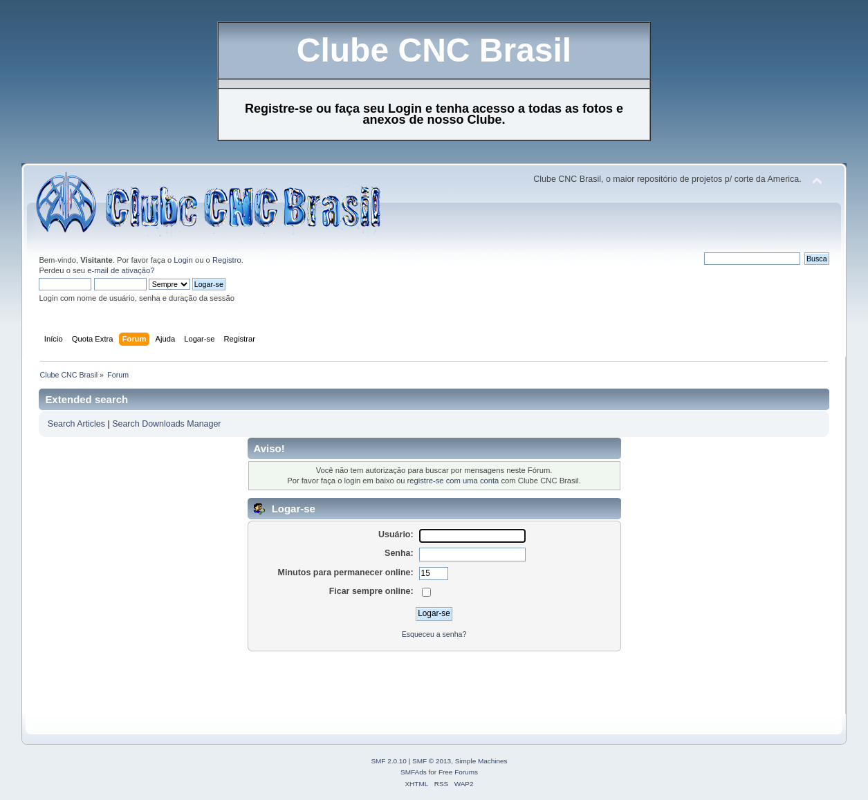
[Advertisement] (287, 683)
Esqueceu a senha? (434, 634)
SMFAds (413, 772)
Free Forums (458, 772)
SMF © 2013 (431, 761)
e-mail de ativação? (120, 270)
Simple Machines (481, 761)
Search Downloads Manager (166, 424)
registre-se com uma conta (453, 480)
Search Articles (76, 424)
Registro (226, 260)
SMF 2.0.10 (389, 761)
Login (183, 260)
